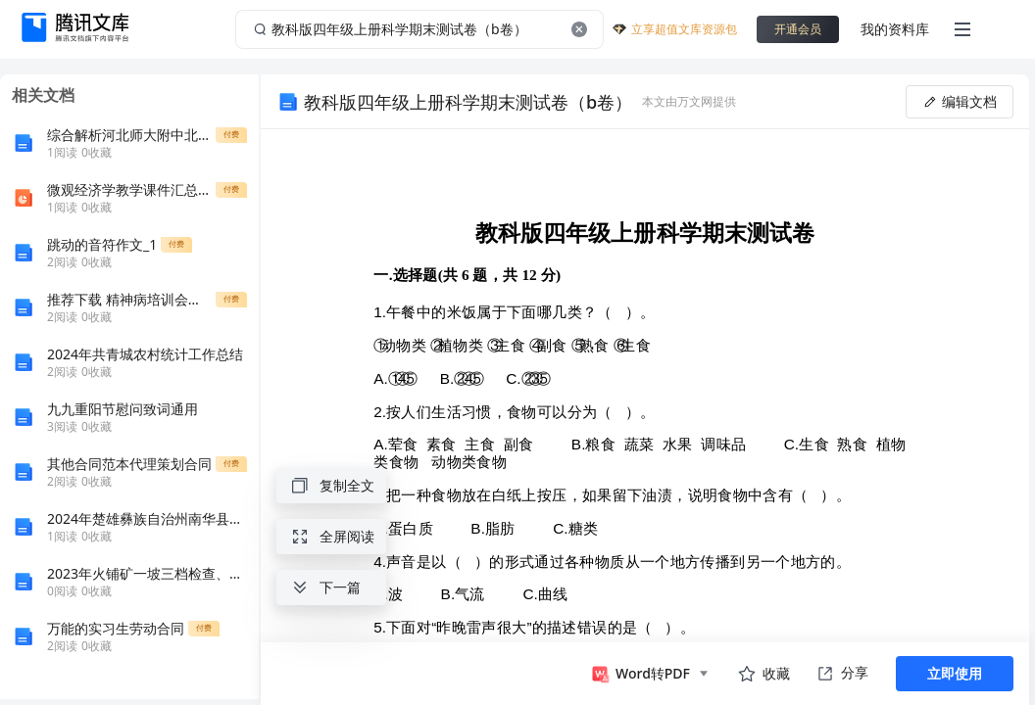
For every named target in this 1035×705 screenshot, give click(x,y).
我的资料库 (895, 29)
